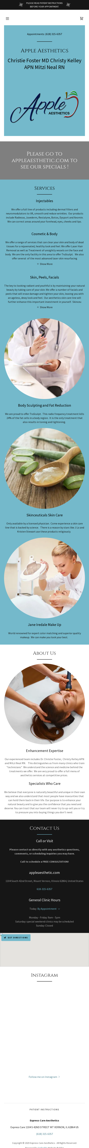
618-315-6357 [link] (44, 889)
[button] (7, 18)
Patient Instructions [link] (44, 1109)
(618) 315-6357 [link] (53, 34)
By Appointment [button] (47, 908)
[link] (81, 18)
